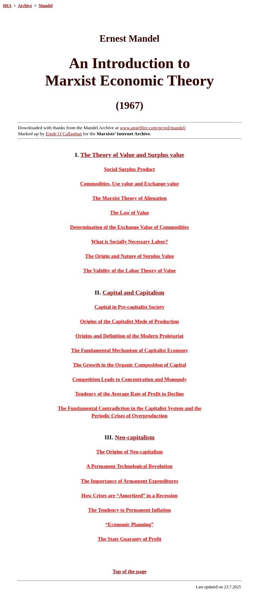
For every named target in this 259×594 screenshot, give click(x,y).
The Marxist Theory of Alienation (129, 198)
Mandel (45, 5)
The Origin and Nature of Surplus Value (129, 256)
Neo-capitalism (134, 437)
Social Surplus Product (129, 169)
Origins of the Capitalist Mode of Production (129, 321)
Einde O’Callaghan (64, 133)
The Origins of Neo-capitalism (129, 452)
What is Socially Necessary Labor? (129, 241)
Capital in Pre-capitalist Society (130, 307)
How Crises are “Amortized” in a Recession (129, 495)
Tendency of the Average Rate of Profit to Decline (129, 394)
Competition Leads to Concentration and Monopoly (129, 379)
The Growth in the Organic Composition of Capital (129, 365)
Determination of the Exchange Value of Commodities (129, 227)
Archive (25, 5)
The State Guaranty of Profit (129, 539)
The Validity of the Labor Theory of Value (129, 270)
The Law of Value (129, 212)
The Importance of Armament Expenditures (129, 481)
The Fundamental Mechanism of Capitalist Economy (129, 350)
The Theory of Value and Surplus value (132, 154)
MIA (7, 5)
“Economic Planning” (129, 524)
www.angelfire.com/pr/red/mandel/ (153, 127)
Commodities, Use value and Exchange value (129, 183)
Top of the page (130, 571)
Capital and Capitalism (133, 292)
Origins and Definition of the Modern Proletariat (130, 336)
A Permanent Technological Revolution (130, 466)
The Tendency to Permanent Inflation (129, 510)
